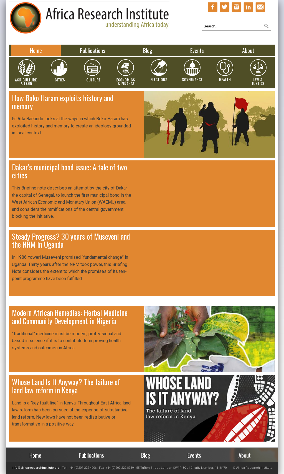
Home (36, 50)
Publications (92, 50)
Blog (147, 50)
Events (197, 50)
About (248, 50)
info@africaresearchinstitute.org (36, 468)
